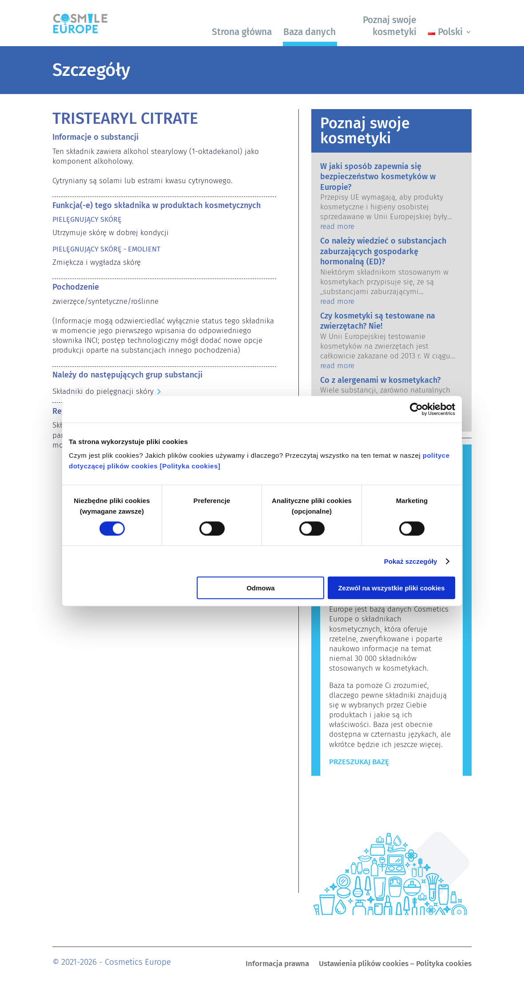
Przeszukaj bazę (359, 761)
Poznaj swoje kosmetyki (390, 26)
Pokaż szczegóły (410, 561)
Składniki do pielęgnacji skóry (103, 391)
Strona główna (242, 32)
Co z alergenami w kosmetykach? (380, 380)
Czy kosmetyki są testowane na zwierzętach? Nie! (377, 321)
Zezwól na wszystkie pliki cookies (391, 588)
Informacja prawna (277, 964)
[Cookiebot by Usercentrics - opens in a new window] (416, 409)
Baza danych (309, 32)
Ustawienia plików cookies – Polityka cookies (395, 964)
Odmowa (260, 588)
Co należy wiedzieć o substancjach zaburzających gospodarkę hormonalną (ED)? (383, 251)
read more (337, 226)
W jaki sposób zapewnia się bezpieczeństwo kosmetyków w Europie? (378, 176)
